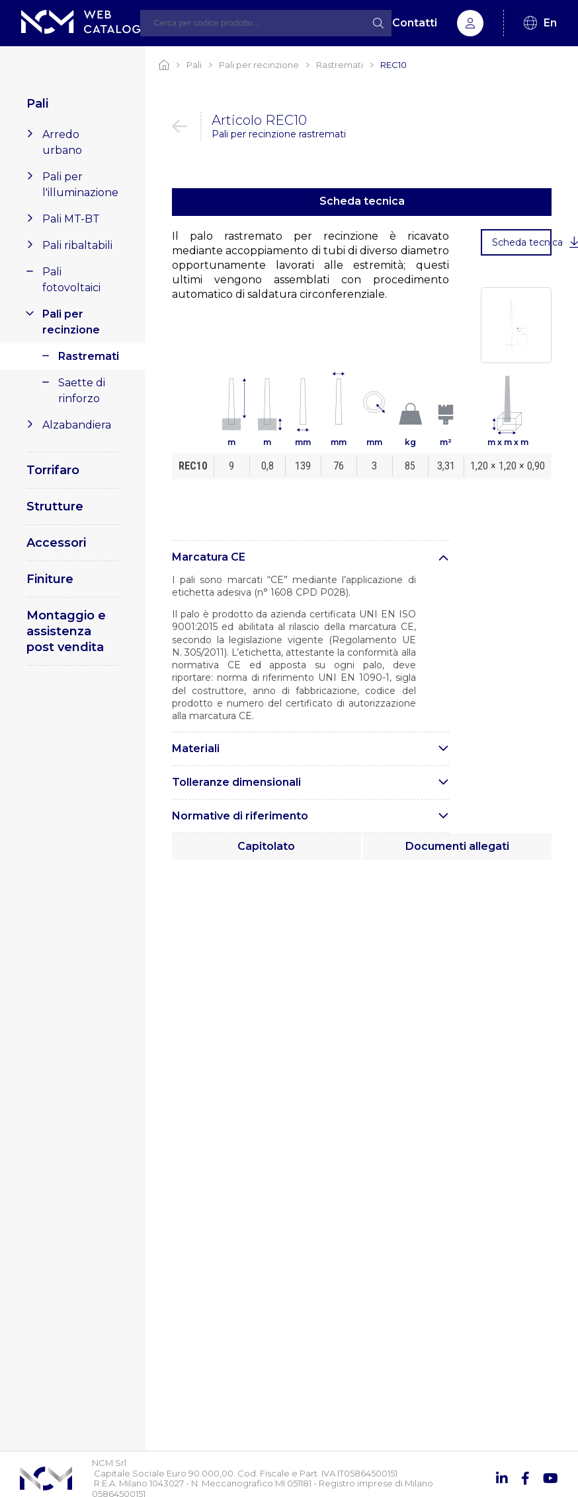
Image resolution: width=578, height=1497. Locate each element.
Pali (37, 103)
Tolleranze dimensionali (236, 782)
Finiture (49, 579)
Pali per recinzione (71, 322)
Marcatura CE (208, 557)
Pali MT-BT (71, 219)
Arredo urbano (62, 142)
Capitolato (266, 846)
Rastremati (88, 356)
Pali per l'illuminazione (80, 184)
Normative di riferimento (240, 816)
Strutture (54, 506)
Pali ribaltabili (77, 245)
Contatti (414, 23)
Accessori (56, 543)
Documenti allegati (457, 846)
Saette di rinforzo (81, 390)
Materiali (196, 748)
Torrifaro (52, 470)
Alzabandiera (76, 425)
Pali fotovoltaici (71, 279)
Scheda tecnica (362, 201)
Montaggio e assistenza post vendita (66, 631)
